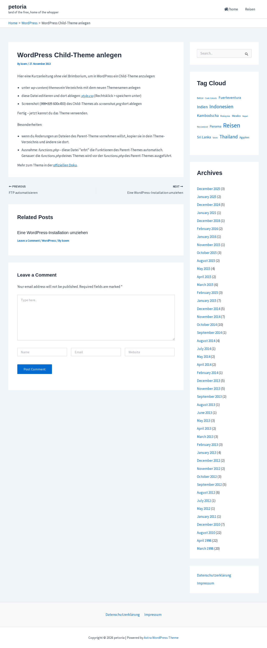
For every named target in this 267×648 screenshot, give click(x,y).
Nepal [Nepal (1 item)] (245, 116)
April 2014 (204, 364)
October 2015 (207, 252)
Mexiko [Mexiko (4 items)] (236, 116)
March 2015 (205, 284)
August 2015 (206, 260)
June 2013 (204, 412)
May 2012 (203, 508)
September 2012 (209, 484)
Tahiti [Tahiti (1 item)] (215, 137)
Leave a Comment (28, 240)
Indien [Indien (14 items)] (202, 106)
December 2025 (208, 188)
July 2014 (204, 348)
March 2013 (205, 436)
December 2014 (208, 308)
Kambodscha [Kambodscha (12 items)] (208, 115)
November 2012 (208, 468)
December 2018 (208, 220)
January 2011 (206, 516)
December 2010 (208, 524)
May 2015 (203, 268)
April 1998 (204, 540)
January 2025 (206, 196)
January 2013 (206, 452)
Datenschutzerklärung (214, 575)
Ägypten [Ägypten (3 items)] (244, 137)
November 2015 (208, 244)
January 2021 (206, 212)
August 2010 (206, 532)
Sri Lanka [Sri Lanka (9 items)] (204, 137)
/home (231, 9)
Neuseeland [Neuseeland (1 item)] (202, 126)
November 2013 (208, 388)
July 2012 (204, 500)
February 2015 (207, 292)
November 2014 (208, 316)
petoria (17, 7)
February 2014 (207, 372)
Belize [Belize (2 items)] (200, 97)
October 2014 (207, 324)
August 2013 (206, 404)
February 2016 (207, 228)
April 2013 (204, 428)
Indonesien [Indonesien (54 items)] (221, 106)
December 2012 (208, 460)
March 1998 (205, 548)
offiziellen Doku (65, 165)
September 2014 (209, 332)
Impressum (205, 583)
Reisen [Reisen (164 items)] (231, 125)
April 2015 (204, 276)
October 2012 (207, 476)
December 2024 (208, 204)
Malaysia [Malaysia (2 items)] (225, 115)
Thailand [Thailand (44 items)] (228, 137)
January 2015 (206, 300)
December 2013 (208, 380)
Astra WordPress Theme (161, 637)
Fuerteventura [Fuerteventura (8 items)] (230, 97)
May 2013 (203, 420)
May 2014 (203, 356)
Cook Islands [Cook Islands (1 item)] (211, 98)
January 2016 (206, 236)
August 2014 (206, 340)
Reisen (250, 9)
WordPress (49, 240)
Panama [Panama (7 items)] (215, 126)
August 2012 (206, 492)
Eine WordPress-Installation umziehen (52, 232)
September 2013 (209, 396)
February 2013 (207, 444)
